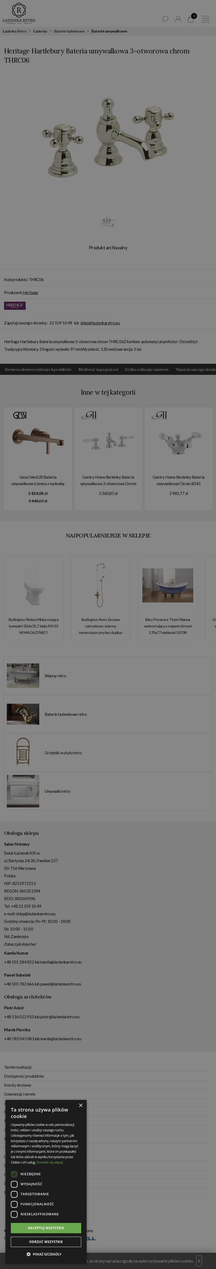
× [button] (80, 1106)
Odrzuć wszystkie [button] (46, 1241)
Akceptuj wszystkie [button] (46, 1228)
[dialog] (108, 634)
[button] (46, 1254)
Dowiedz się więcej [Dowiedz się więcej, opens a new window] (50, 1162)
